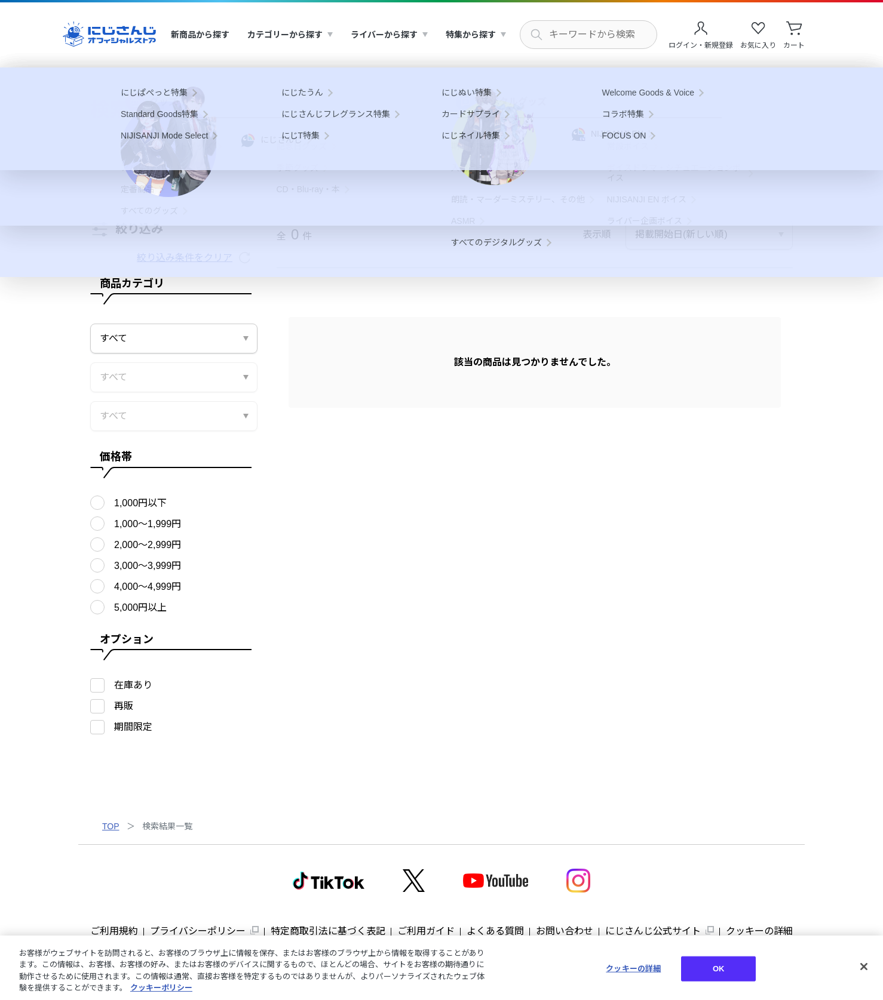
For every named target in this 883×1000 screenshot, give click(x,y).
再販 (123, 706)
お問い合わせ (564, 931)
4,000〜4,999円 (147, 586)
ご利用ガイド (426, 931)
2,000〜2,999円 (147, 545)
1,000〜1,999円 (147, 524)
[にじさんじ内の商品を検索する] (588, 34)
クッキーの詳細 (759, 931)
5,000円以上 (140, 607)
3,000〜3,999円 (147, 566)
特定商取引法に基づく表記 (328, 931)
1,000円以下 (140, 503)
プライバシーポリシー (198, 931)
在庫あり (133, 685)
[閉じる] (864, 966)
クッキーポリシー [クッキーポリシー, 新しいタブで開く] (161, 987)
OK (719, 968)
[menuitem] (200, 34)
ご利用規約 (114, 931)
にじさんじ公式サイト (653, 931)
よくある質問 (495, 931)
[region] (441, 968)
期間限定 (133, 727)
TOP (110, 826)
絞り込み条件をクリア (184, 258)
